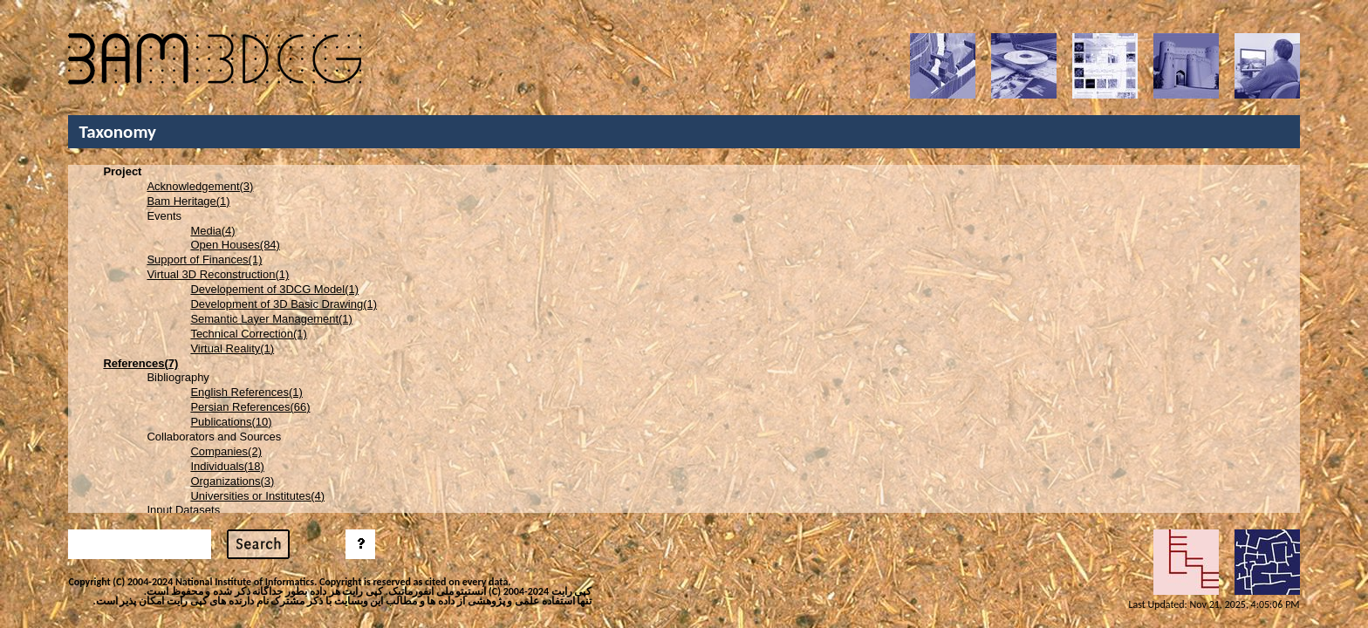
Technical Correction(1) (248, 333)
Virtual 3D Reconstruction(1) (218, 274)
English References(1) (246, 392)
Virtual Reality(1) (232, 348)
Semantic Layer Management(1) (271, 318)
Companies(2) (226, 451)
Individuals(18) (226, 466)
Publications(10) (230, 421)
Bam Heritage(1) (188, 201)
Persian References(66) (250, 406)
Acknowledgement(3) (200, 186)
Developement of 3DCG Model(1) (274, 289)
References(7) (140, 363)
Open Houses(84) (235, 244)
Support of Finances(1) (204, 259)
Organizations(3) (232, 481)
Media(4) (212, 230)
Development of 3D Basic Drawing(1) (283, 304)
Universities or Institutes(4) (257, 495)
